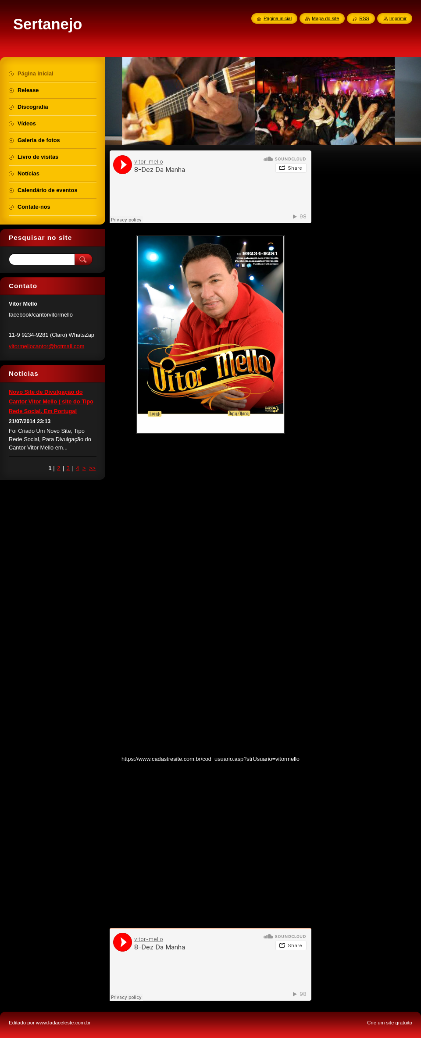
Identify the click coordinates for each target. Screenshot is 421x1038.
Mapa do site (325, 18)
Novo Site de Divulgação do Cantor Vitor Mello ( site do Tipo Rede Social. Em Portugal (51, 401)
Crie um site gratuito (389, 1022)
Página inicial (278, 18)
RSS (364, 18)
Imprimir (398, 18)
